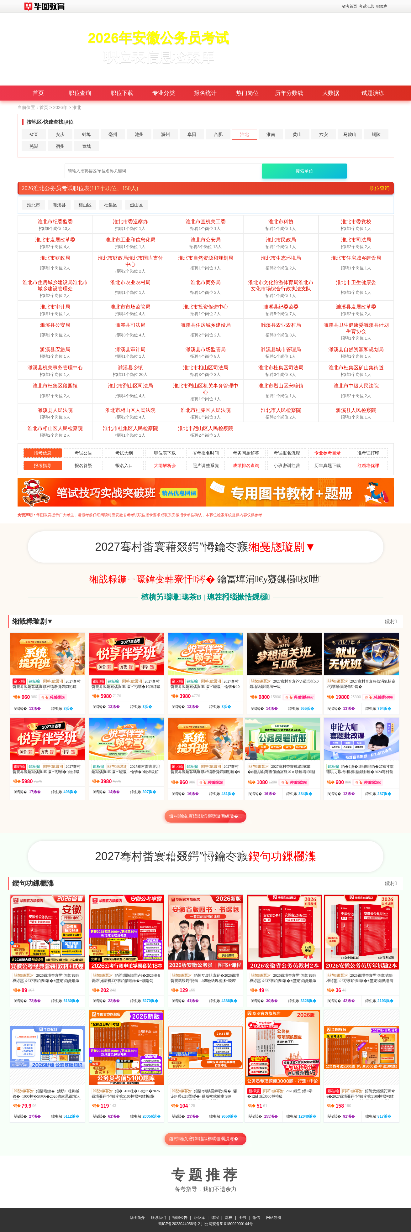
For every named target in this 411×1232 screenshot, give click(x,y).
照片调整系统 (205, 465)
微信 (256, 1216)
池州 (139, 134)
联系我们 (158, 1216)
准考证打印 (368, 452)
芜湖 (33, 146)
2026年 (60, 107)
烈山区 (136, 204)
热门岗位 (247, 93)
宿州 (60, 146)
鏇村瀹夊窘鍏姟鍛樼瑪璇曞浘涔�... (205, 1138)
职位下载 (122, 93)
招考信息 (42, 452)
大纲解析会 (165, 465)
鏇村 (391, 621)
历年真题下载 (327, 465)
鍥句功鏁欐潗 (33, 883)
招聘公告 (179, 1216)
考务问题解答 (246, 452)
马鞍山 (349, 134)
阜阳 (191, 134)
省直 (33, 134)
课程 (215, 1216)
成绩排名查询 (246, 465)
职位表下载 (165, 452)
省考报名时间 (205, 452)
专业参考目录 (327, 452)
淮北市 (33, 204)
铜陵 (376, 134)
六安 (323, 134)
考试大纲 (124, 452)
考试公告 (83, 452)
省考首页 (349, 6)
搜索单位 (304, 171)
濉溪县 (59, 204)
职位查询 (80, 93)
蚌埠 (86, 134)
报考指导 (42, 465)
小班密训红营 (287, 465)
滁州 (165, 134)
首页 (38, 93)
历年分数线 (289, 93)
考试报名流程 (287, 452)
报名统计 (205, 93)
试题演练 (372, 93)
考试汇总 (366, 6)
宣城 (86, 146)
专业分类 (163, 93)
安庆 (60, 134)
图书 (242, 1216)
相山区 (85, 204)
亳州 (112, 134)
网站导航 (273, 1216)
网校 (228, 1216)
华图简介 (137, 1216)
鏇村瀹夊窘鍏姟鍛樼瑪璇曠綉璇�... (205, 816)
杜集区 (110, 204)
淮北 (244, 134)
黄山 (297, 134)
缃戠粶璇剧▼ (33, 621)
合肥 (218, 134)
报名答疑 (83, 465)
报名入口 (124, 465)
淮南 (270, 134)
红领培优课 (368, 465)
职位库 (381, 6)
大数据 (330, 93)
